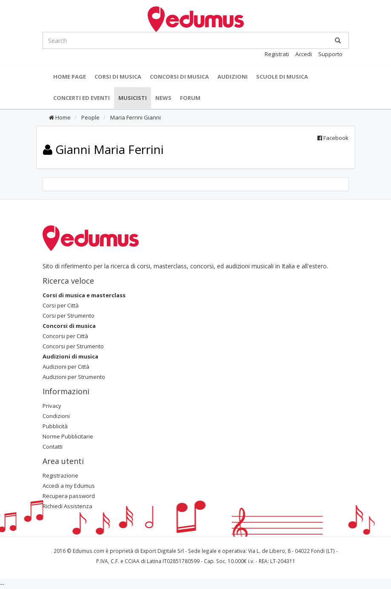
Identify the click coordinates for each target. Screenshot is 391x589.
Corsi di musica (117, 76)
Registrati (277, 54)
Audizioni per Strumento (74, 377)
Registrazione (60, 475)
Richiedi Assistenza (67, 506)
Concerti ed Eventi (81, 98)
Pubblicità (55, 426)
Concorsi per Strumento (73, 346)
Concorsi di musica (179, 76)
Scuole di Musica (282, 76)
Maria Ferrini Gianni (135, 117)
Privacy (52, 406)
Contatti (53, 446)
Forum (190, 98)
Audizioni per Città (66, 366)
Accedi (303, 54)
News (163, 98)
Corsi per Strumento (68, 315)
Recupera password (69, 496)
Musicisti (132, 98)
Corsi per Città (61, 305)
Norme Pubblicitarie (68, 436)
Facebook (332, 138)
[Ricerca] (337, 40)
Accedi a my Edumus (69, 485)
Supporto (330, 54)
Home (60, 117)
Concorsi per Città (65, 336)
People (90, 117)
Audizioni (232, 76)
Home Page (69, 76)
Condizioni (56, 416)
